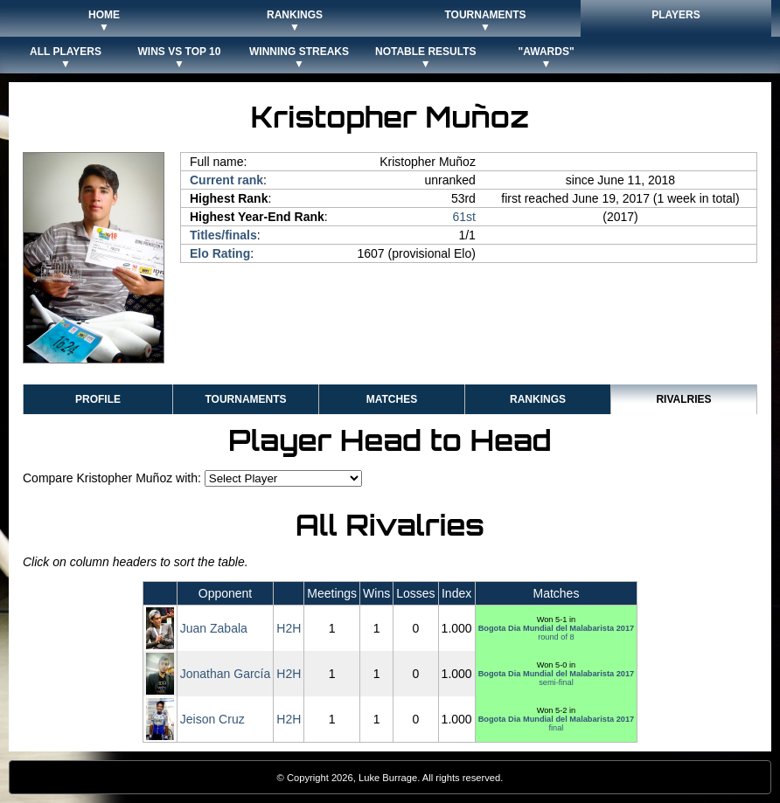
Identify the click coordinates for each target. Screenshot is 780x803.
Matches (391, 399)
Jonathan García (225, 674)
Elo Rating (220, 253)
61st (463, 217)
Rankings (538, 399)
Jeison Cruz (212, 719)
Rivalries (683, 399)
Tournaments (245, 399)
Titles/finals (223, 235)
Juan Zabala (213, 628)
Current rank (226, 180)
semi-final (556, 678)
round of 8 (556, 632)
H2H (288, 628)
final (556, 723)
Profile (98, 399)
